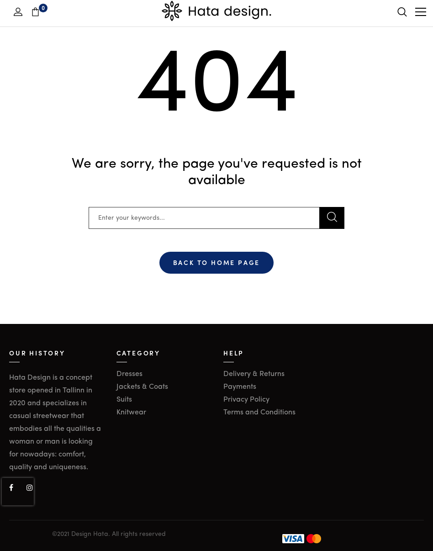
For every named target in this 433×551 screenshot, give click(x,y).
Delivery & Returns (254, 374)
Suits (124, 399)
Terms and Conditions (259, 412)
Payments (239, 387)
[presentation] (18, 491)
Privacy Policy (246, 399)
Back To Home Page (216, 262)
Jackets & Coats (142, 387)
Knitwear (131, 412)
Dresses (129, 374)
